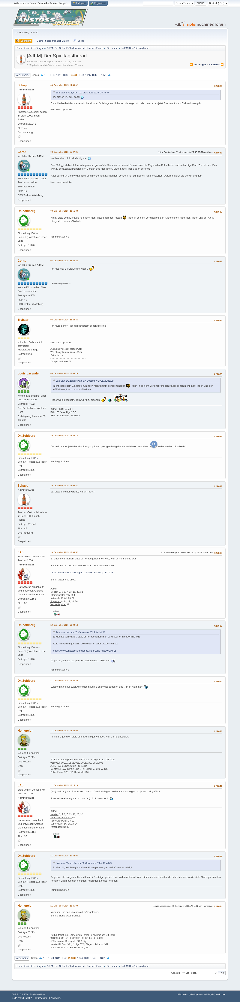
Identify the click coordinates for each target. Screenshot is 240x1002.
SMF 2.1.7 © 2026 (20, 994)
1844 (81, 75)
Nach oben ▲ (222, 994)
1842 (65, 75)
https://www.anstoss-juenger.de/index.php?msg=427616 (82, 572)
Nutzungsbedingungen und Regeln (198, 994)
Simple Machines (37, 994)
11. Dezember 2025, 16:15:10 (64, 785)
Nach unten (22, 75)
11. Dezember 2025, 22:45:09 (64, 906)
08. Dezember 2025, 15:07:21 (64, 152)
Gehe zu (175, 973)
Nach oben (22, 958)
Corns (22, 151)
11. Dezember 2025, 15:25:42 (64, 681)
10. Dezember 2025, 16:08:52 (64, 552)
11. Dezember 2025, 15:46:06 (64, 730)
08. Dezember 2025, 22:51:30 (64, 211)
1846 (94, 75)
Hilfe (179, 994)
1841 (59, 75)
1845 (88, 75)
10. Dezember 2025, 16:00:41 (64, 485)
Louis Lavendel (28, 373)
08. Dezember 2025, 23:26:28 (64, 260)
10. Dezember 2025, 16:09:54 (64, 625)
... (48, 75)
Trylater (23, 319)
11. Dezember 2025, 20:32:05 (64, 856)
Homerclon (25, 730)
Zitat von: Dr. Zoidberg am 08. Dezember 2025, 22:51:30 (84, 381)
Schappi (23, 85)
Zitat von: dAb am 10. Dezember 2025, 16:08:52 (80, 632)
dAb (20, 552)
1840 (52, 75)
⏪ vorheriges (198, 64)
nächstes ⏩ (216, 64)
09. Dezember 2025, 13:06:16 (64, 373)
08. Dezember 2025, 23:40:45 (64, 320)
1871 (104, 75)
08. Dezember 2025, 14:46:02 (64, 85)
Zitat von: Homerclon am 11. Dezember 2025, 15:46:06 (84, 863)
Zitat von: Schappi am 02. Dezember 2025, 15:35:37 (82, 92)
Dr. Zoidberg (26, 211)
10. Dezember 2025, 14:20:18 (64, 435)
